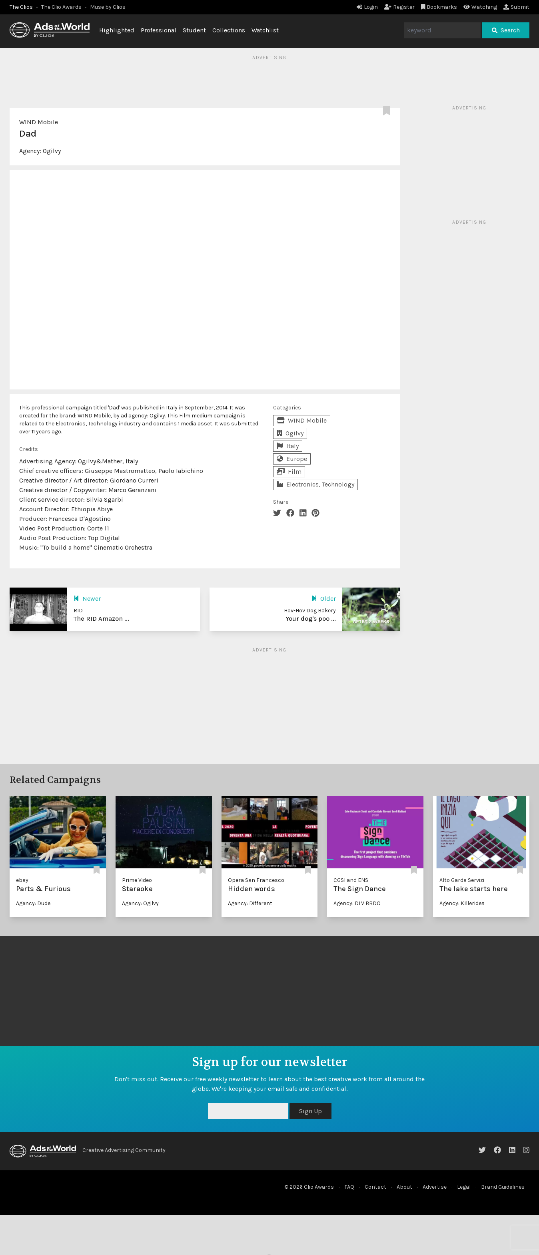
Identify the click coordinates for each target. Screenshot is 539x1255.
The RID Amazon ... (101, 618)
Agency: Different (250, 903)
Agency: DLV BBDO (357, 903)
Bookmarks (439, 7)
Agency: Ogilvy (140, 903)
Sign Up (310, 1111)
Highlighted (116, 30)
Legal (464, 1187)
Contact (375, 1187)
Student (194, 30)
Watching (480, 7)
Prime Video (137, 880)
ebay (22, 880)
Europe (292, 459)
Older (323, 598)
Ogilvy (52, 151)
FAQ (349, 1187)
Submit (516, 7)
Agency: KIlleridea (462, 903)
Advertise (435, 1187)
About (404, 1187)
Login (367, 7)
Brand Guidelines (503, 1187)
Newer (87, 598)
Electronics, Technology (315, 484)
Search (506, 30)
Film (289, 471)
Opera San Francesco (256, 880)
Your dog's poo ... (310, 618)
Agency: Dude (33, 903)
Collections (228, 30)
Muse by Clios (108, 7)
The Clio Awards (61, 7)
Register (399, 7)
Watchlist (265, 30)
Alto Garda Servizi (461, 880)
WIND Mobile (38, 122)
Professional (158, 30)
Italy (288, 446)
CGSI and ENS (350, 880)
